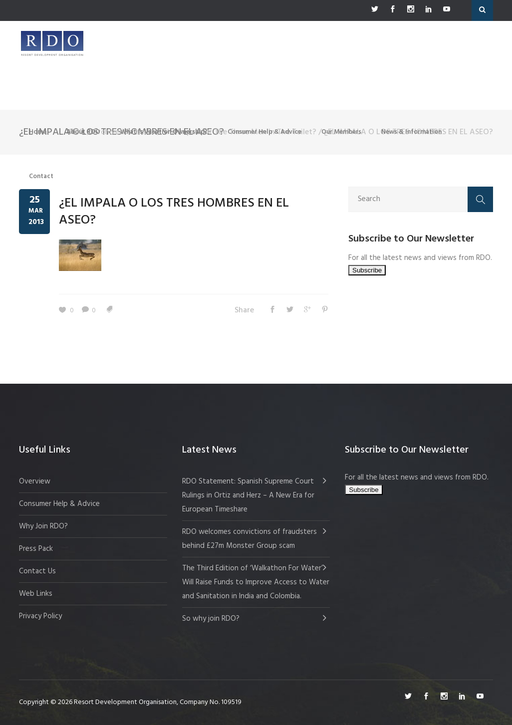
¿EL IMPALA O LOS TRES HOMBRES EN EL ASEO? (174, 212)
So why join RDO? (211, 619)
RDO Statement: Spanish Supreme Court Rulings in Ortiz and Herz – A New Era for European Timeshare (248, 495)
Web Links (35, 594)
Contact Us (37, 571)
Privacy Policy (40, 616)
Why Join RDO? (43, 526)
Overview (34, 481)
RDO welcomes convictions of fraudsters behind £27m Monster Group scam (249, 539)
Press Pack (36, 549)
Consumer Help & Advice (59, 504)
